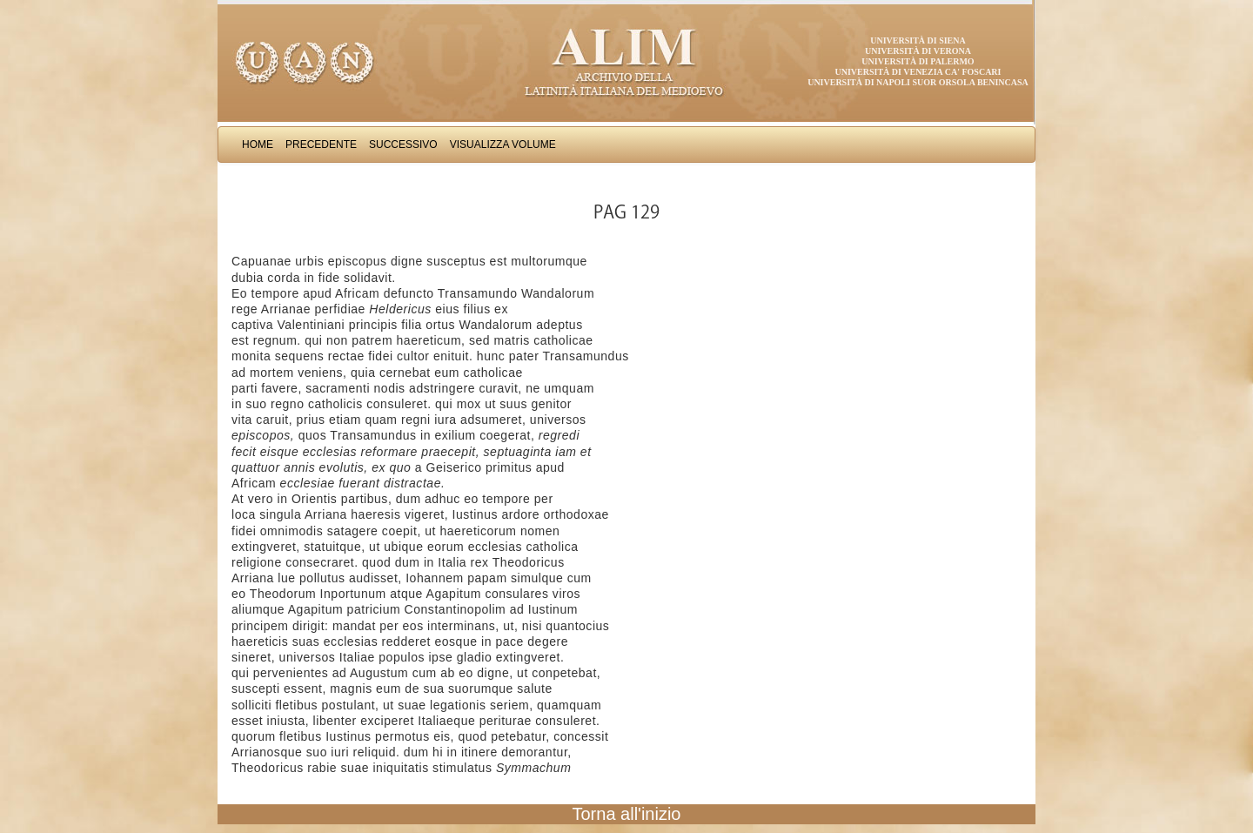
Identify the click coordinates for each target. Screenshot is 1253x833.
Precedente (321, 144)
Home (257, 144)
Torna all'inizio (627, 813)
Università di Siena (917, 40)
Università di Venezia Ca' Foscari (918, 72)
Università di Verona (918, 51)
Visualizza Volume (503, 144)
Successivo (403, 144)
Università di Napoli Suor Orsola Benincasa (918, 82)
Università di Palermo (917, 61)
